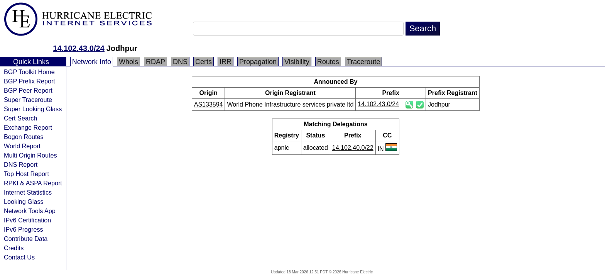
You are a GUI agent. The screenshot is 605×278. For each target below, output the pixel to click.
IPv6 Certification (27, 220)
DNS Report (20, 164)
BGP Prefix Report (29, 81)
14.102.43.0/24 (78, 48)
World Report (22, 145)
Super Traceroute (28, 99)
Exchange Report (28, 127)
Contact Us (19, 257)
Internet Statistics (28, 192)
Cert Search (20, 118)
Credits (14, 247)
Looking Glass (24, 201)
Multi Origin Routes (30, 155)
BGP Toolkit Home (29, 71)
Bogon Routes (24, 136)
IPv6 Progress (23, 229)
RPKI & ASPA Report (33, 183)
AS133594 (208, 104)
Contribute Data (25, 238)
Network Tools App (30, 210)
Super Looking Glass (33, 108)
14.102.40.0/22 (352, 147)
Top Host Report (26, 173)
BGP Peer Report (28, 90)
